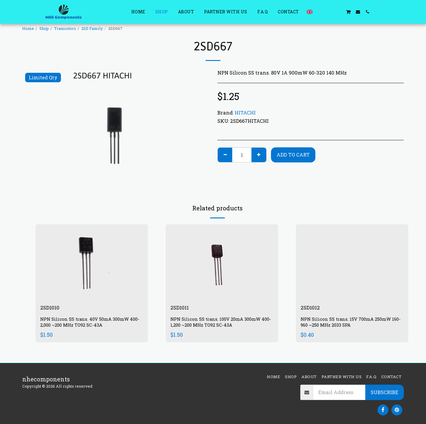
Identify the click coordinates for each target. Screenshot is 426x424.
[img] (92, 261)
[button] (319, 11)
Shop (44, 28)
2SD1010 (51, 308)
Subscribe (384, 392)
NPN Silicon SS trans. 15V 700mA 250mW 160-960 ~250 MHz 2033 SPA (349, 323)
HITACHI (245, 112)
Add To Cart (293, 154)
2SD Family (92, 28)
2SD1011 (180, 308)
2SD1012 (311, 308)
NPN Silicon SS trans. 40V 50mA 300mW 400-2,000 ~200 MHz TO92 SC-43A (87, 323)
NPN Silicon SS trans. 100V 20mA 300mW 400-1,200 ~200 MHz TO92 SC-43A (218, 323)
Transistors (65, 28)
